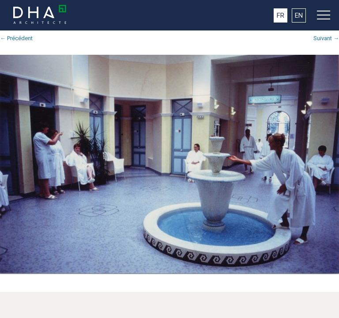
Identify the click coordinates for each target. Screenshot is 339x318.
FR (280, 15)
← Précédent (16, 38)
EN (299, 15)
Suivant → (326, 38)
